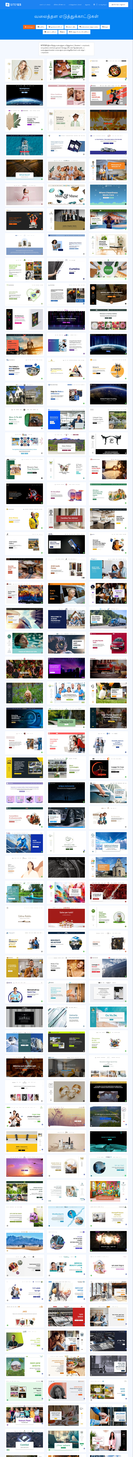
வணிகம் (41, 27)
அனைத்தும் (29, 27)
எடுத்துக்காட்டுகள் (75, 4)
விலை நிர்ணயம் (59, 4)
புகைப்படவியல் (50, 32)
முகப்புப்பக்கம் (45, 4)
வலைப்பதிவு (70, 27)
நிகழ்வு (105, 27)
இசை (62, 32)
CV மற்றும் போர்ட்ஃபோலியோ (78, 32)
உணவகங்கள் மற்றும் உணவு (89, 27)
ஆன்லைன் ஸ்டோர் (55, 27)
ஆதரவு (87, 4)
